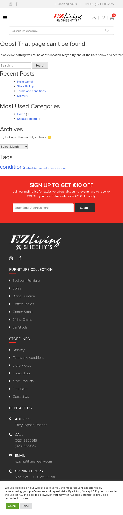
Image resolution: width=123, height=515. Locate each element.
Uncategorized (27, 119)
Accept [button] (12, 506)
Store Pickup (25, 86)
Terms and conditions (31, 91)
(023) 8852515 (104, 4)
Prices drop (21, 373)
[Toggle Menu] (5, 17)
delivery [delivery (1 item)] (35, 168)
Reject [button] (25, 506)
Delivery (22, 96)
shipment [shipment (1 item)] (52, 168)
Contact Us (21, 396)
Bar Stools (20, 327)
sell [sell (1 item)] (45, 168)
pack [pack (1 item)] (41, 168)
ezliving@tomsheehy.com (33, 461)
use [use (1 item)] (64, 168)
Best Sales (20, 389)
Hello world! (25, 82)
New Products (23, 381)
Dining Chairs (22, 319)
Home (21, 114)
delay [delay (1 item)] (28, 168)
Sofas (17, 288)
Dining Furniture (24, 296)
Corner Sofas (23, 312)
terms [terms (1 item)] (59, 168)
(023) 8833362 (26, 446)
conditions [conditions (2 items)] (12, 166)
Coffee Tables (23, 304)
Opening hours (67, 4)
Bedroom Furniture (26, 280)
